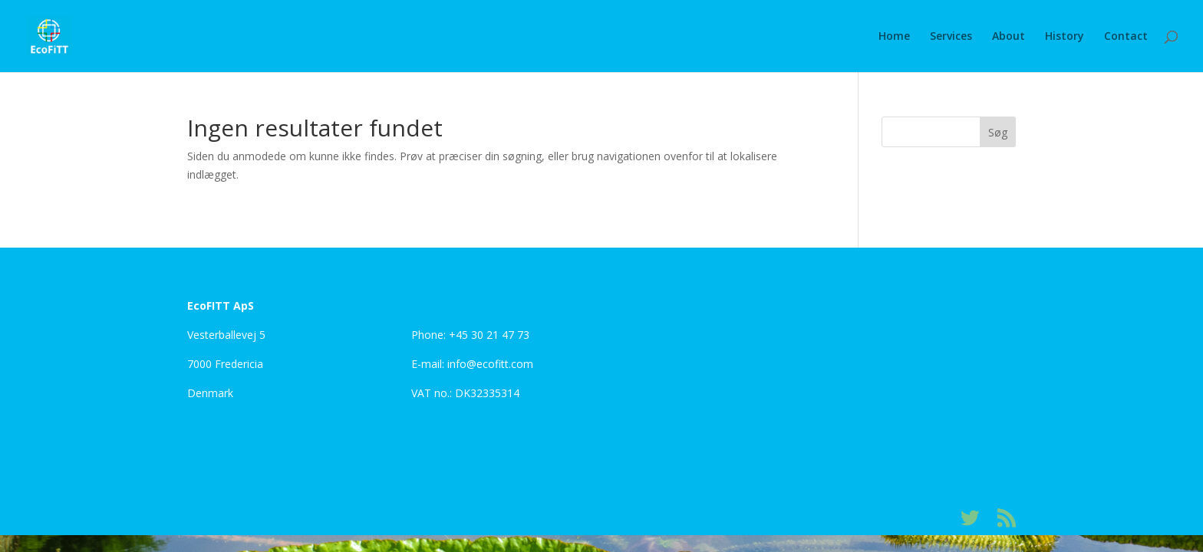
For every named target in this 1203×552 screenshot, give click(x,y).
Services (951, 37)
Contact (1126, 37)
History (1064, 37)
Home (894, 37)
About (1008, 37)
